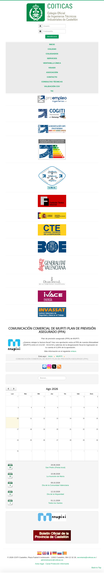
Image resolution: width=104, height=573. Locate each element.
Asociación (52, 72)
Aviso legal (39, 564)
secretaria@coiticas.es (86, 557)
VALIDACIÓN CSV (52, 86)
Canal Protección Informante (57, 564)
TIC (52, 91)
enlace (73, 351)
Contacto (52, 77)
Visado (52, 68)
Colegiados (52, 54)
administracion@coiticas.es (52, 560)
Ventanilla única (52, 63)
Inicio (52, 44)
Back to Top (96, 568)
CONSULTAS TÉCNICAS (51, 82)
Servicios (52, 58)
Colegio (52, 49)
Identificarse (52, 36)
